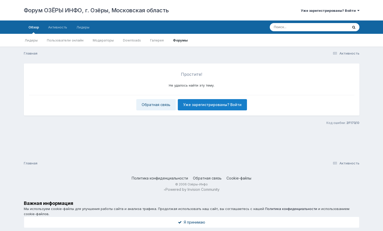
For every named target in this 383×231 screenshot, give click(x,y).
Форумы (180, 40)
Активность (57, 27)
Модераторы (103, 40)
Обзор (33, 29)
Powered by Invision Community (192, 189)
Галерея (157, 40)
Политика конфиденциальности (160, 178)
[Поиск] (304, 27)
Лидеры (31, 40)
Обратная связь (156, 104)
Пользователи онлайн (65, 40)
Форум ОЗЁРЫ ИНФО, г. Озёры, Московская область (96, 10)
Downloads (132, 40)
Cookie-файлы (238, 178)
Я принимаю (191, 222)
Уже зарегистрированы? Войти (330, 10)
